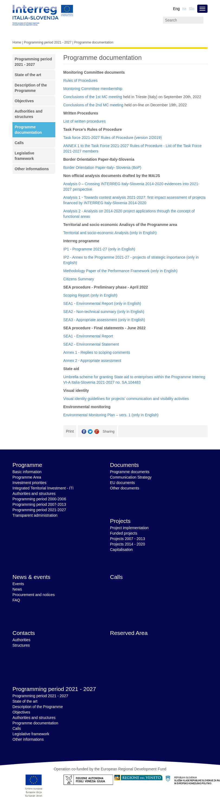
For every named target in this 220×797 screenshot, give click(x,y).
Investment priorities (29, 482)
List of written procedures (84, 121)
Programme (27, 465)
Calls (19, 143)
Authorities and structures (34, 493)
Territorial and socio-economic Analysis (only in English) (110, 233)
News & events (31, 577)
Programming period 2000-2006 (39, 499)
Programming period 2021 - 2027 (48, 42)
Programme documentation (35, 723)
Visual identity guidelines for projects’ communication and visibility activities (126, 398)
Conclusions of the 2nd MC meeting (93, 105)
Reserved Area (129, 633)
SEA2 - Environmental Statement (91, 344)
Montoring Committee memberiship (92, 88)
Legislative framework (30, 734)
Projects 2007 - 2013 (127, 538)
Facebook (84, 431)
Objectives (24, 101)
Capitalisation (121, 549)
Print (70, 431)
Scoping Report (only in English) (90, 295)
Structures (21, 645)
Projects (120, 521)
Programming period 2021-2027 (39, 510)
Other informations (32, 169)
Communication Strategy (130, 477)
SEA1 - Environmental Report (88, 336)
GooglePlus (96, 431)
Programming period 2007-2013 (39, 504)
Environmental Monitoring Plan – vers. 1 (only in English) (111, 415)
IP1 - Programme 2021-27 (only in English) (99, 249)
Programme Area (26, 477)
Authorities (21, 640)
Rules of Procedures (80, 80)
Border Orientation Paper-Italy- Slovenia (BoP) (102, 167)
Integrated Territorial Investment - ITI (42, 488)
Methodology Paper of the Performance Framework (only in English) (120, 271)
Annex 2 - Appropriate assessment (92, 360)
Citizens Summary (78, 279)
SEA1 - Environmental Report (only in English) (102, 303)
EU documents (122, 482)
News (17, 589)
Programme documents (130, 472)
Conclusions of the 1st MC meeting (92, 97)
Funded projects (123, 533)
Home (16, 42)
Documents (124, 465)
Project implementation (129, 528)
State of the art (28, 75)
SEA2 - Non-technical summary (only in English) (103, 311)
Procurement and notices (33, 595)
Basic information (26, 472)
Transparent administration (34, 515)
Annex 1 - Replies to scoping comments (96, 352)
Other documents (124, 488)
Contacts (23, 633)
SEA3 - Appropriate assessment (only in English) (104, 320)
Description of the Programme (37, 707)
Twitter (90, 431)
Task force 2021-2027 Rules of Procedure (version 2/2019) (112, 137)
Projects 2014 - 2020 (127, 544)
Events (18, 584)
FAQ (16, 600)
